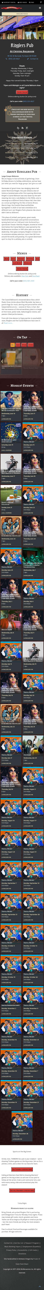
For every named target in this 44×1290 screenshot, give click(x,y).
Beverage (27, 263)
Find (31, 2)
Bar (37, 259)
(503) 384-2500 (28, 281)
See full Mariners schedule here (22, 1190)
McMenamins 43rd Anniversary (16, 152)
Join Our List (18, 1243)
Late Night (17, 263)
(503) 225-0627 (13, 58)
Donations (22, 1253)
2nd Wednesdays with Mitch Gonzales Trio (21, 143)
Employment (27, 1246)
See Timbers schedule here (22, 1169)
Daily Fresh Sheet (22, 1264)
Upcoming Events (22, 137)
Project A (36, 1258)
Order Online (22, 92)
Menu (6, 259)
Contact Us (32, 58)
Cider (31, 345)
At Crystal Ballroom (22, 51)
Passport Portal (9, 2)
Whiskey (30, 259)
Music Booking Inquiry (12, 1246)
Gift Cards (33, 1250)
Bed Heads (22, 2)
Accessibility (22, 1250)
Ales (18, 345)
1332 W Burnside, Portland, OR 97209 (22, 56)
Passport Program (32, 1243)
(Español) (36, 1246)
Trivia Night (9, 157)
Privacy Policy (11, 1250)
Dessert (21, 259)
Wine (24, 345)
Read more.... (8, 323)
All (12, 345)
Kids (13, 259)
